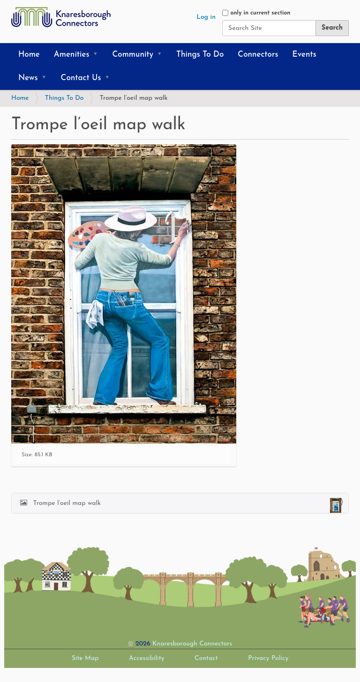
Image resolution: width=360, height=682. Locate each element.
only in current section (260, 13)
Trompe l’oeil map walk (186, 505)
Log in (206, 17)
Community (132, 55)
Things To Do (200, 55)
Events (304, 55)
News (28, 78)
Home (29, 55)
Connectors (258, 55)
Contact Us (81, 78)
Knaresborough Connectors (192, 643)
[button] (98, 55)
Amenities (72, 55)
